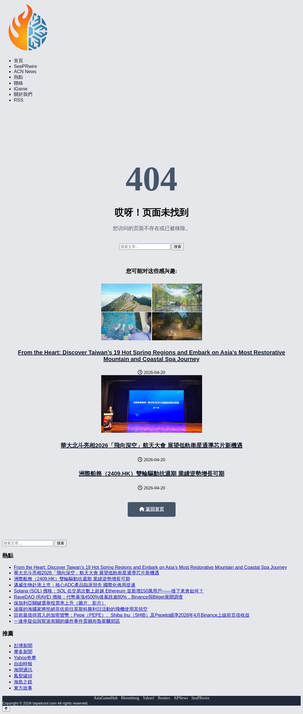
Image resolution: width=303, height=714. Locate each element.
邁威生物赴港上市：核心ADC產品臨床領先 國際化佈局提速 (74, 584)
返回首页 (151, 509)
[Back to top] (6, 709)
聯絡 (18, 83)
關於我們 (23, 94)
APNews (181, 698)
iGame (20, 88)
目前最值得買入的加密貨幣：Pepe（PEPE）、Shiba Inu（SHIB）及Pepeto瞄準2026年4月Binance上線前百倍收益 (132, 615)
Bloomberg (130, 698)
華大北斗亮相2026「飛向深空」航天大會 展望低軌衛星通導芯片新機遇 (151, 445)
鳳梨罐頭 (23, 675)
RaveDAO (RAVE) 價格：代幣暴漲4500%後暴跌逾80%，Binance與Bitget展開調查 (98, 597)
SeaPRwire (25, 66)
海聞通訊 (23, 669)
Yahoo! (149, 698)
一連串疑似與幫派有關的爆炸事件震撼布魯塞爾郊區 (67, 621)
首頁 (18, 60)
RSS (18, 100)
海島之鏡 (23, 681)
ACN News (25, 71)
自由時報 (23, 663)
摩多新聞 (23, 651)
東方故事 (23, 687)
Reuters (164, 698)
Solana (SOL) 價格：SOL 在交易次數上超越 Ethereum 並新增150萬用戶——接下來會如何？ (109, 590)
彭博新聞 (23, 645)
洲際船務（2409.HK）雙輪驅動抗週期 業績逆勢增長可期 (151, 473)
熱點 (18, 77)
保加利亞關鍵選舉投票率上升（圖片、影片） (60, 603)
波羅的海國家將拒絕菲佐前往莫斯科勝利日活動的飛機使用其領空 (81, 609)
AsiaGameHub (106, 698)
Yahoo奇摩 (25, 657)
